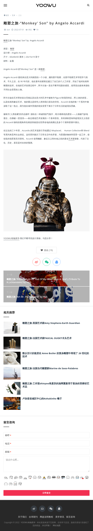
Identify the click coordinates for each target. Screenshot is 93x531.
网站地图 (56, 525)
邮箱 (8, 451)
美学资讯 (59, 516)
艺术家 (71, 138)
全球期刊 (33, 516)
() (46, 250)
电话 (8, 443)
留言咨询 (70, 516)
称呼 (8, 435)
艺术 (8, 30)
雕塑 (5, 40)
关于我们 (22, 516)
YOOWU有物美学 (11, 238)
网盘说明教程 (46, 516)
